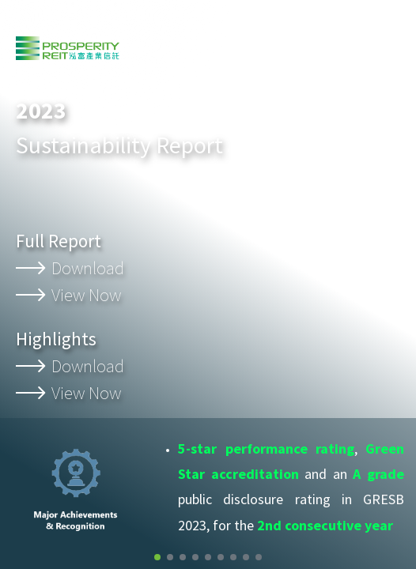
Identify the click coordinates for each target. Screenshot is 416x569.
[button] (157, 557)
